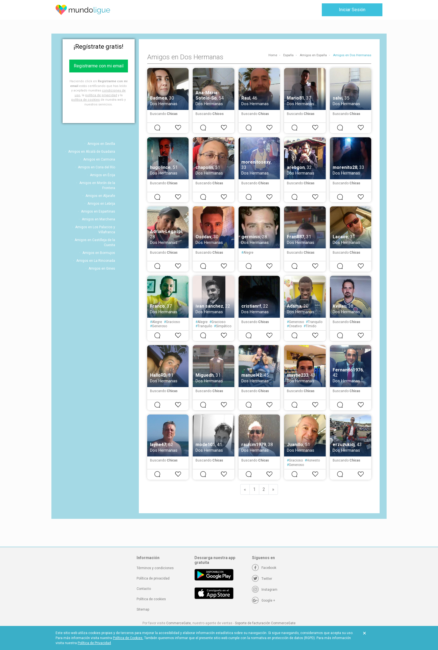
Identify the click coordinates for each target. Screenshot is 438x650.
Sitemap (143, 609)
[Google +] (263, 600)
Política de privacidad (153, 578)
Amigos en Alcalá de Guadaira (91, 152)
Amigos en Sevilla (101, 144)
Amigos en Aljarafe (100, 196)
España (288, 55)
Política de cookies (151, 599)
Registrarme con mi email (98, 66)
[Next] (273, 489)
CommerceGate (178, 623)
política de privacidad (101, 95)
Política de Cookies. (128, 638)
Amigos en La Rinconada (95, 261)
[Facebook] (264, 567)
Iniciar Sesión (352, 9)
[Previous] (245, 489)
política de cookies (85, 100)
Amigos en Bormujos (98, 253)
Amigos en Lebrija (101, 204)
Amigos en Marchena (98, 219)
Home (272, 55)
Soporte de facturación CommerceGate (265, 623)
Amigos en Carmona (99, 159)
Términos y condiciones (155, 568)
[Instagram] (264, 589)
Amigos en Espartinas (98, 211)
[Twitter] (262, 578)
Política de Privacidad (94, 643)
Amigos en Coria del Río (96, 167)
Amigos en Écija (102, 175)
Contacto (144, 589)
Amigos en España (313, 55)
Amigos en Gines (102, 268)
